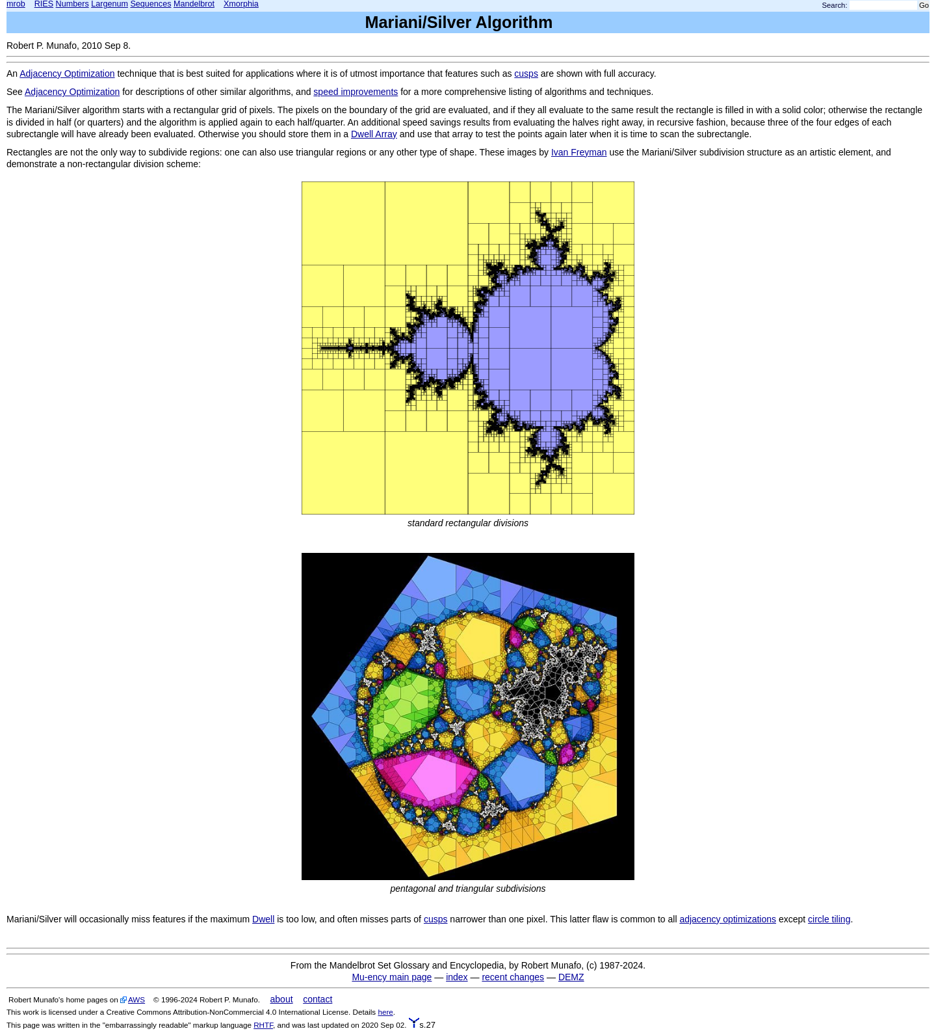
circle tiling (829, 919)
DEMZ (571, 977)
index (456, 977)
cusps (526, 73)
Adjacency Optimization (67, 73)
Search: (835, 5)
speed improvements (355, 92)
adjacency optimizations (727, 919)
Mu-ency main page (392, 977)
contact (317, 999)
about (281, 999)
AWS (136, 999)
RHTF (263, 1025)
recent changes (513, 977)
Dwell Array (374, 134)
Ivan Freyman (579, 152)
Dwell (263, 919)
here (385, 1012)
